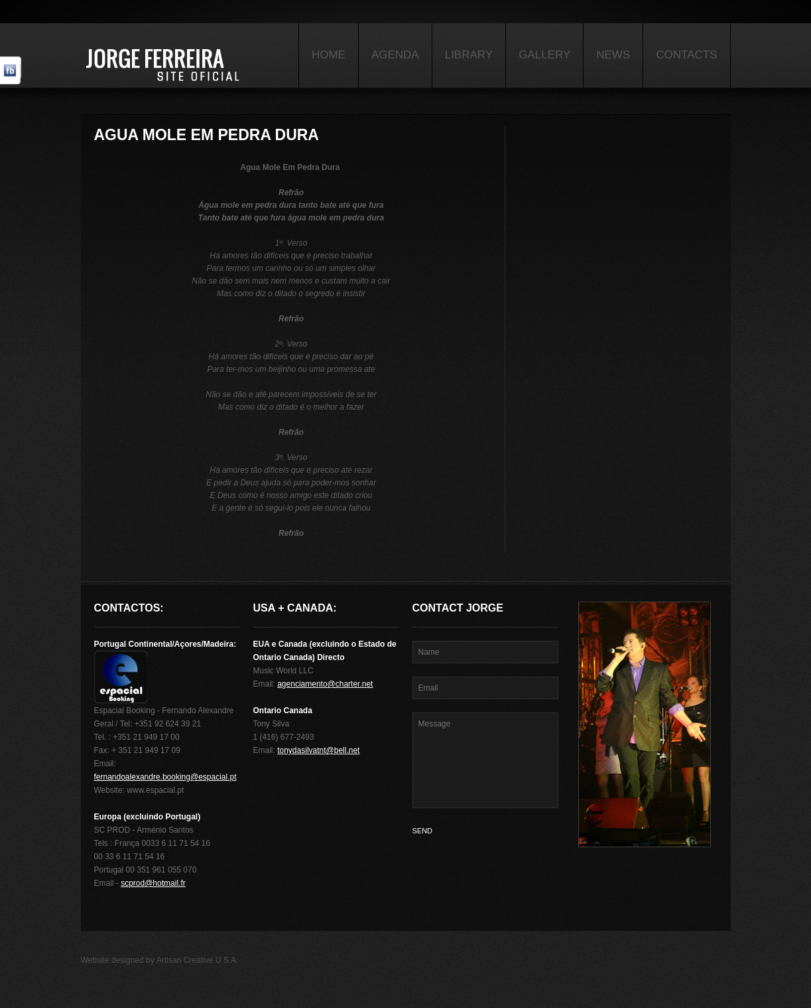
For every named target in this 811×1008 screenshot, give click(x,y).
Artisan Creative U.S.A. (197, 960)
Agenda (395, 54)
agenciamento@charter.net (325, 684)
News (613, 54)
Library (469, 54)
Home (328, 54)
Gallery (544, 54)
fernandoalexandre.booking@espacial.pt (165, 777)
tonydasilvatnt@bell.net (318, 750)
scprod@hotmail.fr (153, 883)
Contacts (686, 54)
